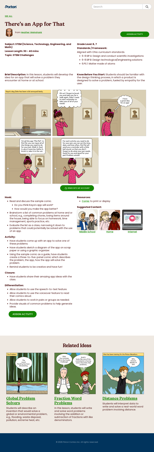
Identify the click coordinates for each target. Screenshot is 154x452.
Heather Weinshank (31, 32)
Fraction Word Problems (68, 400)
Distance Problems (120, 398)
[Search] (117, 6)
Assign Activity (134, 34)
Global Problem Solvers (20, 400)
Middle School (87, 221)
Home (109, 221)
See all (8, 16)
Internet (132, 221)
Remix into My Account (77, 188)
